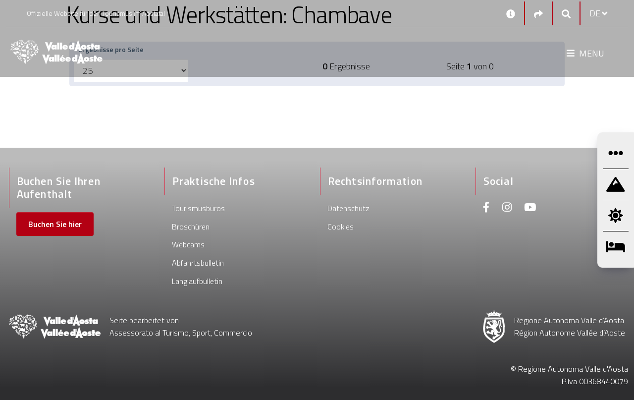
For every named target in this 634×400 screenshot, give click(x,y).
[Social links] (538, 13)
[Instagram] (507, 208)
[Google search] (566, 13)
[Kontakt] (510, 13)
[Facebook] (486, 208)
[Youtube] (530, 208)
